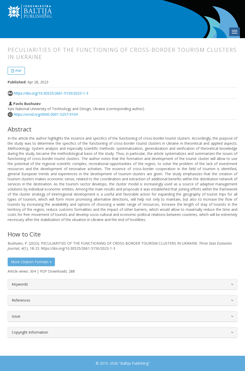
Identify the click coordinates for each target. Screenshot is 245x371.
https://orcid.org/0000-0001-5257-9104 (46, 114)
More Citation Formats (31, 261)
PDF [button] (18, 70)
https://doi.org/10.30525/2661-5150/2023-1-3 (51, 93)
